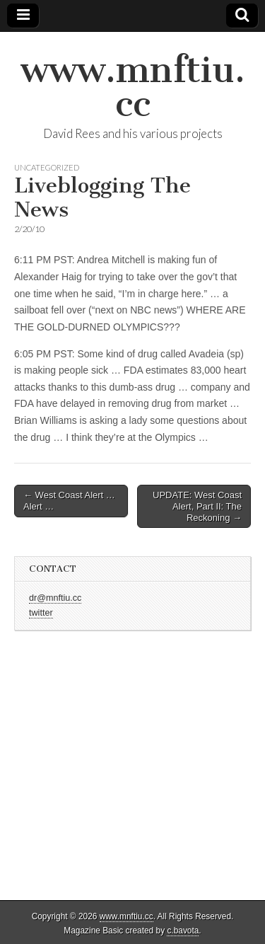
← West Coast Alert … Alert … (69, 501)
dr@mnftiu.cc (55, 598)
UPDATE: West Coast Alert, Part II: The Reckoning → (197, 506)
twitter (41, 613)
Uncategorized (46, 167)
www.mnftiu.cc (132, 86)
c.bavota (183, 931)
